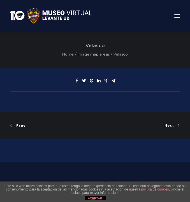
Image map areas (94, 54)
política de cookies (155, 189)
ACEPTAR (95, 198)
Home (68, 54)
